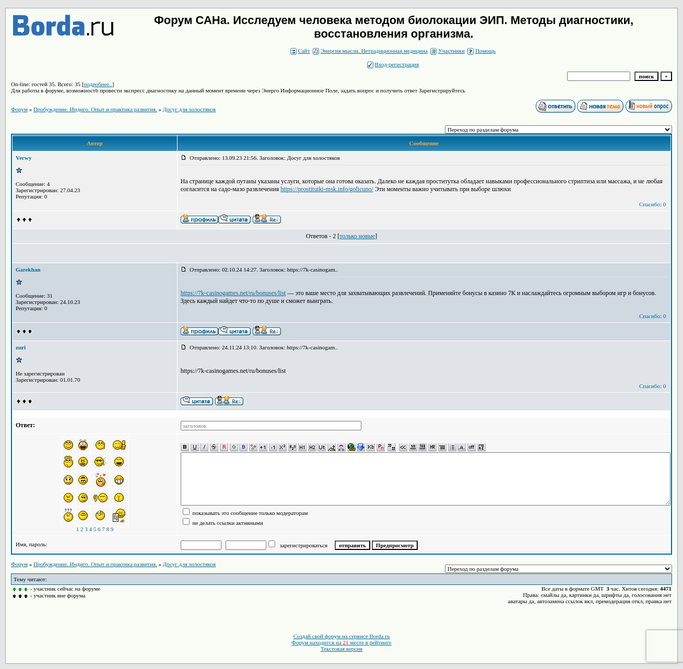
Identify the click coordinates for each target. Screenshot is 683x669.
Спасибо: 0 (652, 204)
